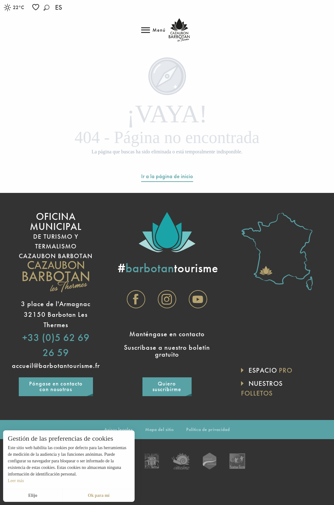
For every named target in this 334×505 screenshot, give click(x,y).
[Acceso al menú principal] (153, 30)
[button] (46, 7)
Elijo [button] (32, 495)
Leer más (16, 480)
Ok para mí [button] (99, 495)
